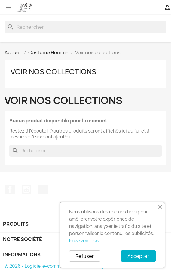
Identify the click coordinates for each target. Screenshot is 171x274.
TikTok (43, 189)
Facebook (10, 189)
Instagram (26, 189)
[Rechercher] (85, 27)
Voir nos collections (53, 72)
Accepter (138, 256)
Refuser (84, 256)
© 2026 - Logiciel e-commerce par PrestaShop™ (57, 266)
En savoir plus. (84, 240)
